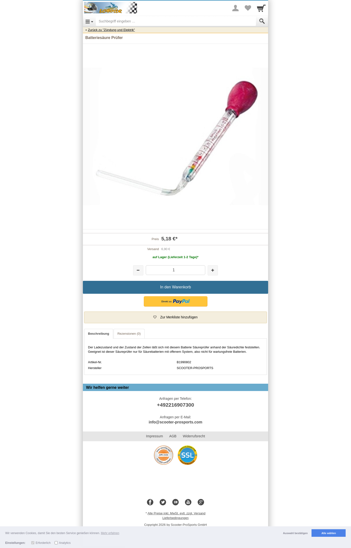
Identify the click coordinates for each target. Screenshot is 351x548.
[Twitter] (162, 502)
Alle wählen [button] (329, 533)
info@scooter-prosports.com (175, 422)
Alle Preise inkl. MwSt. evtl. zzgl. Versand (176, 513)
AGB (172, 436)
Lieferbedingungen (175, 518)
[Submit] (262, 21)
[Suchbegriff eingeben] (176, 21)
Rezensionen (129, 333)
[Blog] (175, 502)
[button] (175, 301)
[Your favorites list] (247, 8)
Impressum (154, 436)
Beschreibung (98, 333)
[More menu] (235, 8)
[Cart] (261, 8)
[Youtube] (188, 502)
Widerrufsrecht (194, 436)
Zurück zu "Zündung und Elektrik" (111, 30)
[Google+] (201, 502)
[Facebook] (150, 502)
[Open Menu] (89, 21)
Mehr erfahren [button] (110, 533)
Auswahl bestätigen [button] (295, 533)
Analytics (65, 543)
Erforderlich (43, 543)
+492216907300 (175, 405)
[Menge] (175, 270)
